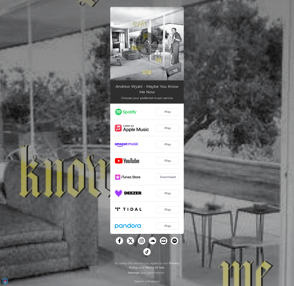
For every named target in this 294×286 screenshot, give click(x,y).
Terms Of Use (154, 267)
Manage (133, 272)
